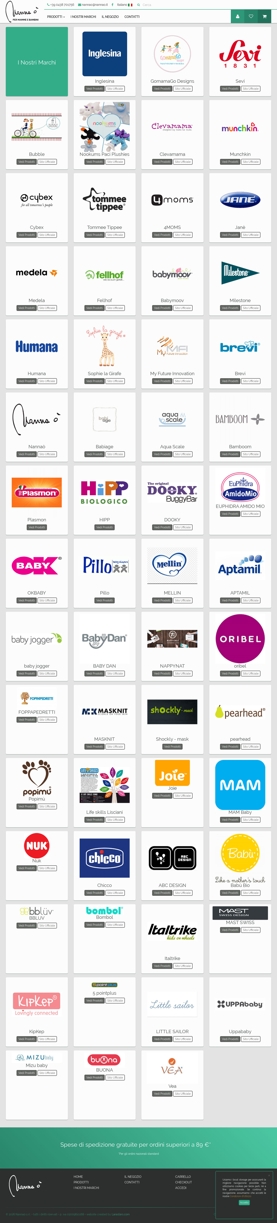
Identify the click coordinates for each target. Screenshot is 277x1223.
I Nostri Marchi (83, 17)
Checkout (183, 1182)
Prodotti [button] (56, 17)
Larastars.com (121, 1214)
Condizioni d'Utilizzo (240, 1196)
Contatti (131, 17)
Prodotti (81, 1182)
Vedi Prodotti (94, 88)
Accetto (244, 1202)
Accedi (180, 1188)
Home (78, 1177)
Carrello (183, 1177)
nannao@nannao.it (93, 5)
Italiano (124, 5)
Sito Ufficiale (115, 88)
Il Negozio (110, 17)
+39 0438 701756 (60, 5)
